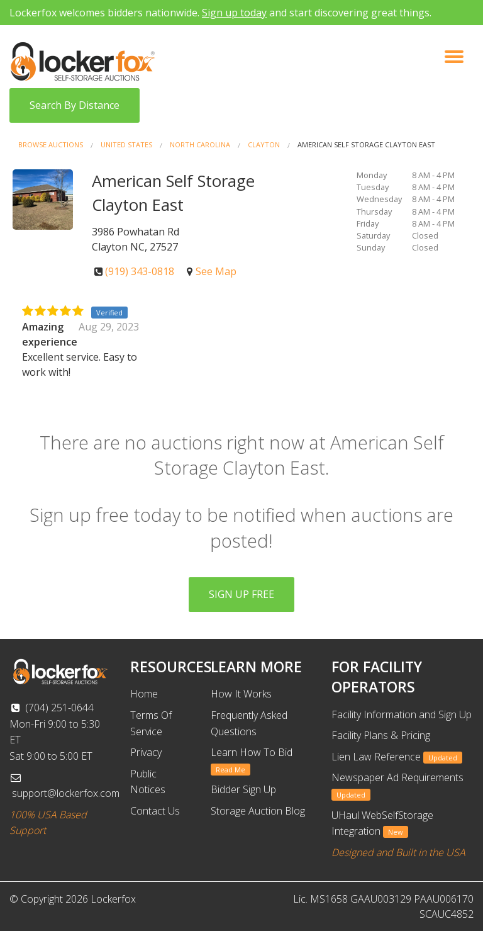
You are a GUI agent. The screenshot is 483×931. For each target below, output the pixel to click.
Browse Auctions (50, 144)
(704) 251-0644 (51, 707)
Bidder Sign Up (243, 789)
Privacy (146, 752)
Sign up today (234, 13)
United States (126, 144)
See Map (216, 271)
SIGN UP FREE (241, 594)
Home (144, 694)
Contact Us (155, 811)
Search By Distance (74, 105)
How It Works (241, 694)
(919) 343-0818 (139, 271)
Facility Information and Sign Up (401, 714)
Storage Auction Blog (258, 811)
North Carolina (200, 144)
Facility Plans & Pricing (380, 735)
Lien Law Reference (396, 757)
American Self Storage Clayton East (366, 144)
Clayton (264, 144)
